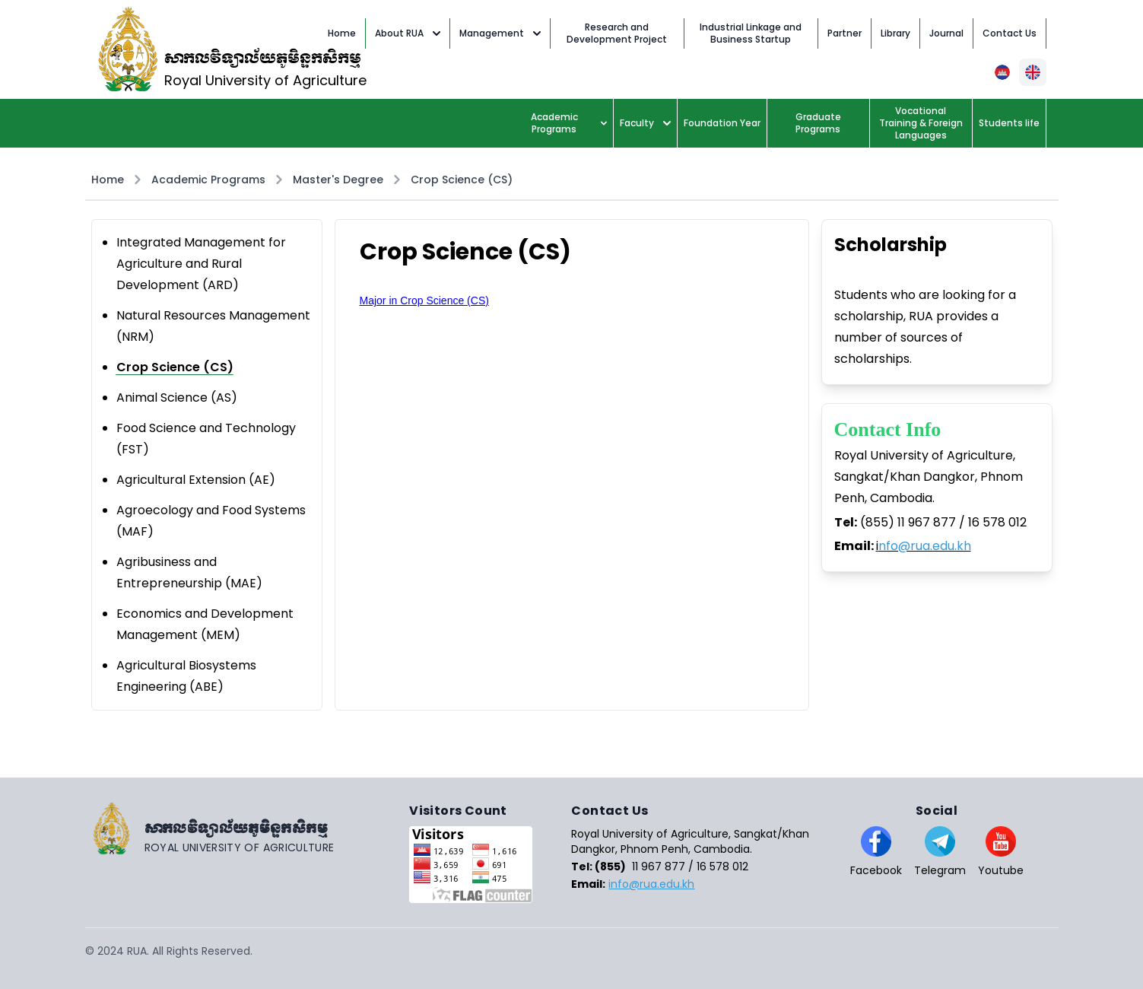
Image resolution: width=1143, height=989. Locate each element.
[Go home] (247, 828)
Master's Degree (338, 179)
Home (107, 179)
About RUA (407, 33)
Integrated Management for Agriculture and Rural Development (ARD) (201, 264)
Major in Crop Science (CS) (424, 300)
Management (500, 33)
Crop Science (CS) (462, 179)
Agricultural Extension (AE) (195, 479)
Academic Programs (569, 122)
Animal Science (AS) (176, 397)
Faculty (645, 122)
